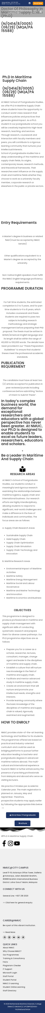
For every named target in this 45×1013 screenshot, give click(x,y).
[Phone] (23, 937)
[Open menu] (41, 12)
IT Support (7, 969)
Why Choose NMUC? (12, 951)
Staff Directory (9, 990)
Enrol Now (38, 3)
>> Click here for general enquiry (17, 902)
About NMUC (8, 947)
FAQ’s (5, 962)
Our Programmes (11, 955)
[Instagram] (9, 937)
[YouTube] (14, 937)
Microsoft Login (10, 972)
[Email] (18, 937)
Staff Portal (8, 976)
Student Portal (9, 980)
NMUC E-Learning (11, 983)
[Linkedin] (30, 3)
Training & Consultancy (14, 958)
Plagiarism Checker (12, 965)
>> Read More (9, 932)
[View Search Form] (35, 11)
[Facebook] (4, 937)
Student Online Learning (14, 987)
